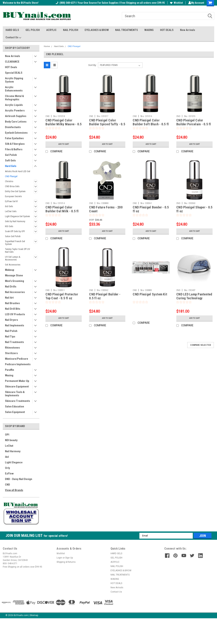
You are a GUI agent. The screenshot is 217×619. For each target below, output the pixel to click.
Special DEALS (13, 72)
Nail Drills (10, 286)
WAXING (149, 30)
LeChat (9, 445)
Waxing (9, 375)
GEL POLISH (33, 30)
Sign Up (69, 557)
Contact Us (13, 37)
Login (59, 557)
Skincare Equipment (17, 386)
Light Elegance (14, 462)
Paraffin (9, 370)
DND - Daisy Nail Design (18, 479)
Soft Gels (10, 160)
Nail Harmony (13, 451)
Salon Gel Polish (13, 236)
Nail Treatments (14, 342)
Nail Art (9, 297)
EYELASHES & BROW (97, 30)
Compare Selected (200, 345)
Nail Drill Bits (12, 308)
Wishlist (175, 2)
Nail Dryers (11, 320)
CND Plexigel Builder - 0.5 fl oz (104, 296)
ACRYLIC (51, 30)
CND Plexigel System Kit (150, 294)
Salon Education (14, 406)
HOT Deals (11, 67)
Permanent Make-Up (17, 381)
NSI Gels (9, 226)
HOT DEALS (167, 30)
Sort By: (92, 65)
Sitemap (34, 615)
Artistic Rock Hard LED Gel (17, 171)
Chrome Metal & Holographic (14, 97)
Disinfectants (13, 127)
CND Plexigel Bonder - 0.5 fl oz (151, 209)
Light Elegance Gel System (17, 216)
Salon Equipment (15, 412)
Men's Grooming (14, 281)
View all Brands (14, 490)
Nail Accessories (15, 292)
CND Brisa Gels (12, 186)
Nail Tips (10, 336)
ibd (7, 457)
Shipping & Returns (66, 562)
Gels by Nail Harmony (15, 221)
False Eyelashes (14, 138)
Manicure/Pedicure (16, 358)
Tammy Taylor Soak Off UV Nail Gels (17, 250)
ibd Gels (9, 206)
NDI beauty (11, 440)
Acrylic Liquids (14, 105)
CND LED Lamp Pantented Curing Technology (194, 296)
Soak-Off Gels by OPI (15, 231)
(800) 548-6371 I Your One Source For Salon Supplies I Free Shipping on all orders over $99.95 (109, 2)
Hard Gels (10, 166)
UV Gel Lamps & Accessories (12, 258)
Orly (7, 468)
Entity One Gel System (15, 191)
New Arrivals (187, 30)
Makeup (9, 270)
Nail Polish (11, 331)
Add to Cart (63, 144)
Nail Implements (14, 325)
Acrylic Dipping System (14, 80)
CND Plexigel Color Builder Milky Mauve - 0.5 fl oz (63, 124)
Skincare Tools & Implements (15, 393)
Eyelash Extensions (16, 132)
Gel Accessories (12, 264)
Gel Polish (11, 155)
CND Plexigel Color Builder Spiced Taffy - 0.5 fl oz (107, 124)
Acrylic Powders (15, 110)
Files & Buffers (13, 149)
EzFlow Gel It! (11, 201)
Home (47, 46)
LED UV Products (15, 314)
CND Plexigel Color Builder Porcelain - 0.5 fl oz (193, 124)
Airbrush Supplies (15, 116)
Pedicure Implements (17, 364)
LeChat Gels (10, 211)
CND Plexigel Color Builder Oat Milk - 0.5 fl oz (62, 211)
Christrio (9, 181)
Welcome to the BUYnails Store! (20, 2)
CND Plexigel (11, 176)
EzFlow (9, 473)
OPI (7, 434)
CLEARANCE (12, 61)
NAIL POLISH (70, 30)
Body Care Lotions (15, 121)
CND (7, 484)
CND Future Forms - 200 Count (106, 209)
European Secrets (13, 196)
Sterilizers (11, 353)
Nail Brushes (12, 303)
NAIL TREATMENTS (126, 30)
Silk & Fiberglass (15, 143)
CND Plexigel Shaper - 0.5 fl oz (194, 209)
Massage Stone (14, 275)
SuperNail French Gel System (15, 242)
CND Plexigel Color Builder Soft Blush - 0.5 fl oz (151, 124)
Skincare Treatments (17, 401)
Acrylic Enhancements (14, 89)
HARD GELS (12, 30)
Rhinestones (12, 347)
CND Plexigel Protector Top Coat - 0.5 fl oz (61, 296)
